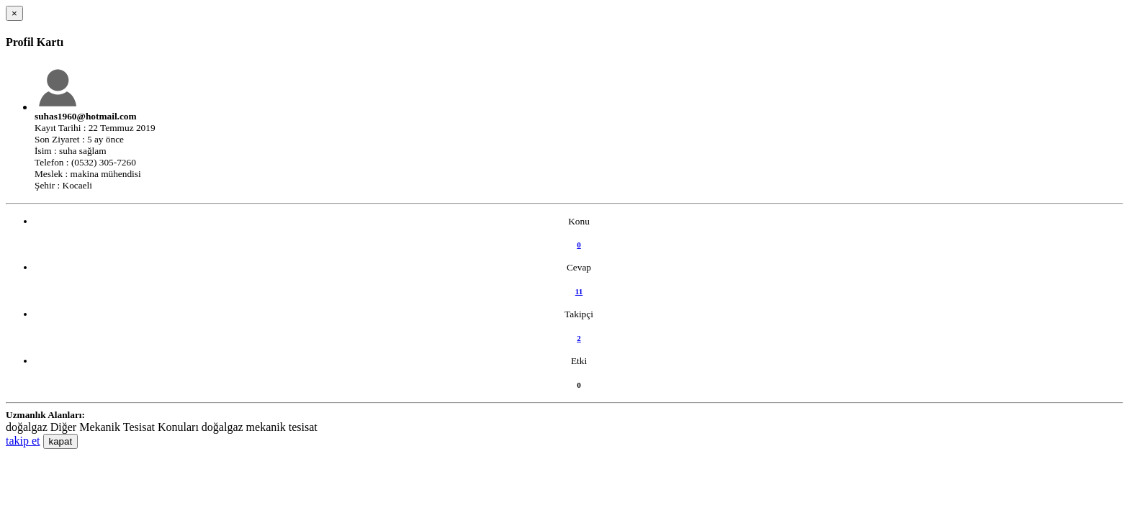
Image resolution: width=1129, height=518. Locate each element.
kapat (61, 441)
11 (579, 291)
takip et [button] (23, 441)
